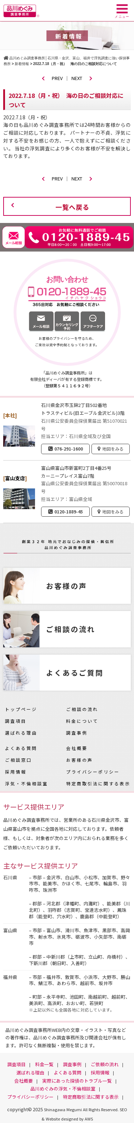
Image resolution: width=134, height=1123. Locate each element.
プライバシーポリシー (93, 772)
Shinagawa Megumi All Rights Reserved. (82, 1109)
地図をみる (113, 449)
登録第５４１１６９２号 (67, 385)
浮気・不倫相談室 (26, 783)
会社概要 (77, 748)
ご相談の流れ (82, 709)
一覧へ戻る (72, 207)
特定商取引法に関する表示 (98, 783)
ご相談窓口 (18, 760)
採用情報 (15, 772)
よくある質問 (21, 748)
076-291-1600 (68, 449)
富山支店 (15, 478)
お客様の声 (79, 760)
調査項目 (15, 721)
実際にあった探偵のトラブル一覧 (77, 1080)
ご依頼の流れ (105, 1064)
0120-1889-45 (68, 511)
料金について (82, 721)
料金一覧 (44, 1064)
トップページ (21, 709)
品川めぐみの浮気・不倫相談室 (62, 1088)
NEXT (81, 78)
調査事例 (77, 733)
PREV (52, 78)
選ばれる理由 (21, 733)
